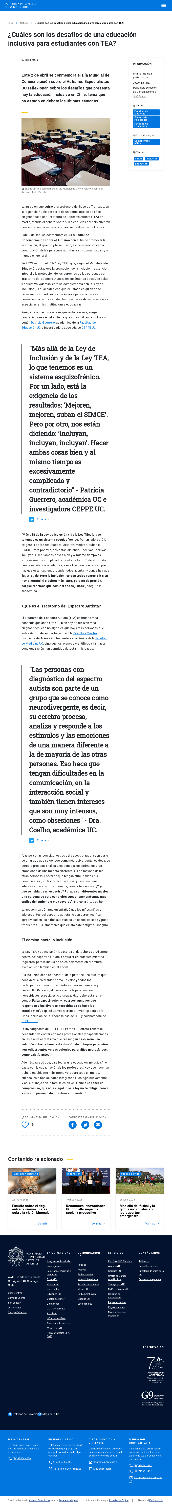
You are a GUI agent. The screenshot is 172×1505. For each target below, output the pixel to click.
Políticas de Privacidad (24, 1414)
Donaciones (53, 1303)
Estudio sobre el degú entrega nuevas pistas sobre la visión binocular (31, 1209)
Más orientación (102, 1468)
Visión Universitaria (88, 1279)
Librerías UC (114, 1271)
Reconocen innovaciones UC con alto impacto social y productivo (86, 1209)
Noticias (24, 23)
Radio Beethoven (87, 1294)
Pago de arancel (116, 1307)
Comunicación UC (89, 1255)
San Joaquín (14, 1302)
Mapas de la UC (55, 1328)
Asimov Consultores (39, 1500)
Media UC (83, 1289)
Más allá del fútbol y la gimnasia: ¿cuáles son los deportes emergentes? (137, 1211)
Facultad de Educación (141, 124)
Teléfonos (144, 1261)
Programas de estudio (59, 1261)
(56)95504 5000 (62, 1462)
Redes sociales (85, 1274)
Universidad (53, 1289)
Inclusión (152, 158)
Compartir (43, 519)
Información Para (56, 1318)
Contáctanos (149, 1253)
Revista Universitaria (88, 1284)
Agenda (82, 1269)
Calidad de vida (130, 1173)
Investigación (54, 1266)
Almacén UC (114, 1266)
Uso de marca (85, 1303)
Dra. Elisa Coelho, (85, 633)
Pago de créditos (117, 1302)
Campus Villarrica (17, 1312)
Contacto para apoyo (105, 1462)
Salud (138, 158)
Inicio (10, 23)
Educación (141, 163)
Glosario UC (84, 1299)
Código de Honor (55, 1299)
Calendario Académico (59, 1323)
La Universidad (59, 1253)
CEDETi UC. (30, 1021)
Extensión (52, 1279)
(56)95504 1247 (143, 1471)
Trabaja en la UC (116, 1284)
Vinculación (53, 1284)
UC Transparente (56, 1308)
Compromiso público (142, 142)
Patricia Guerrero (43, 322)
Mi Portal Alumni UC (118, 1289)
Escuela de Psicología (140, 118)
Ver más (45, 1223)
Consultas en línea (148, 1266)
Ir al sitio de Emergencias (67, 1468)
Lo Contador (14, 1307)
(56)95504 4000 (22, 1458)
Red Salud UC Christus (120, 1261)
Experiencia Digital (68, 1500)
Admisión (52, 1313)
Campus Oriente (16, 1298)
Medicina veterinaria (26, 1173)
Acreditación (153, 1347)
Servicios (115, 1253)
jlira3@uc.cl (139, 96)
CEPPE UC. (89, 327)
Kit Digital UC (156, 1500)
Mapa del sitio (48, 1414)
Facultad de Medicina (141, 112)
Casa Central (15, 1293)
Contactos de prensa (150, 1279)
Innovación (73, 1173)
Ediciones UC (54, 1294)
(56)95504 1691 (143, 1465)
